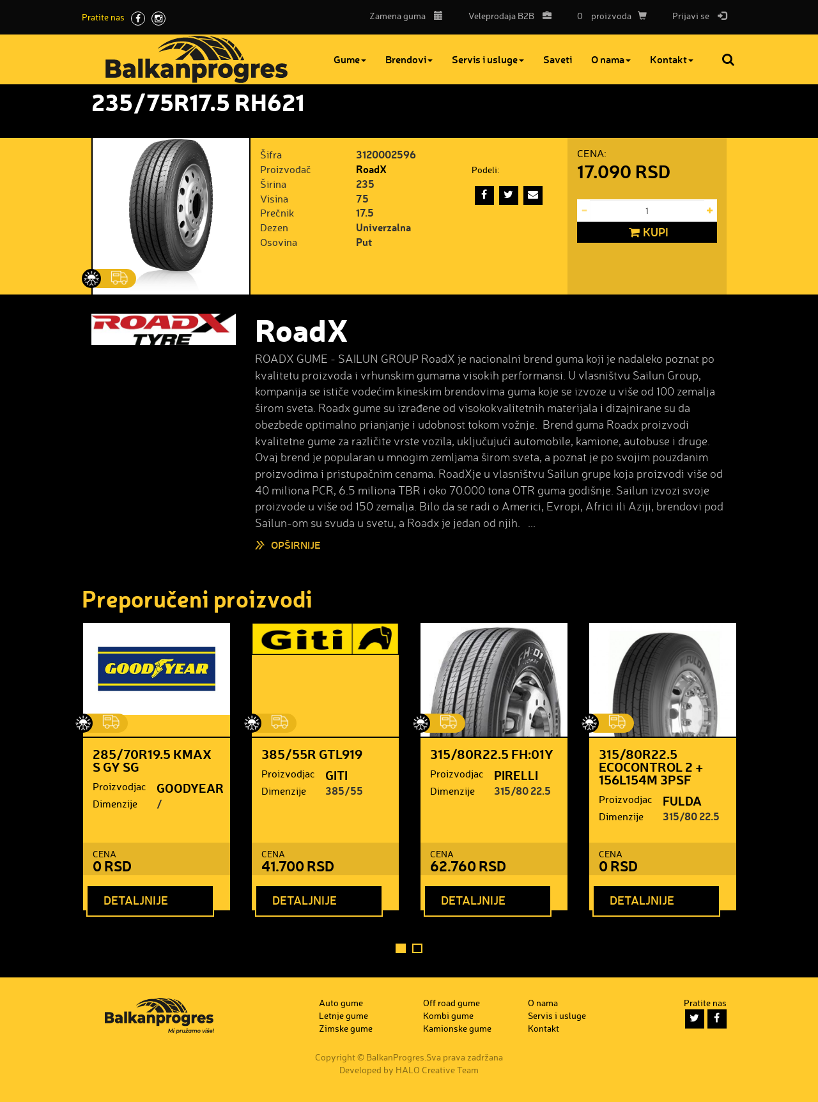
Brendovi (409, 59)
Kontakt (671, 59)
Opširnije (296, 544)
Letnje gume (343, 1015)
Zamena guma (406, 15)
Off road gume (451, 1002)
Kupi (647, 232)
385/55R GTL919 (311, 754)
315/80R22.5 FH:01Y (491, 754)
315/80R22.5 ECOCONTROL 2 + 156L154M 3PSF (651, 767)
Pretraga (729, 59)
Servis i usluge (488, 59)
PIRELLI (516, 775)
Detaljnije (136, 900)
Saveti (557, 59)
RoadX (371, 169)
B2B (507, 15)
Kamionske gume (457, 1028)
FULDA (682, 800)
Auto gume (341, 1002)
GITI (336, 775)
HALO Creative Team (437, 1069)
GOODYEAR (190, 787)
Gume (350, 59)
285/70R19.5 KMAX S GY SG (152, 760)
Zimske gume (346, 1028)
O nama (611, 59)
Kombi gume (448, 1015)
